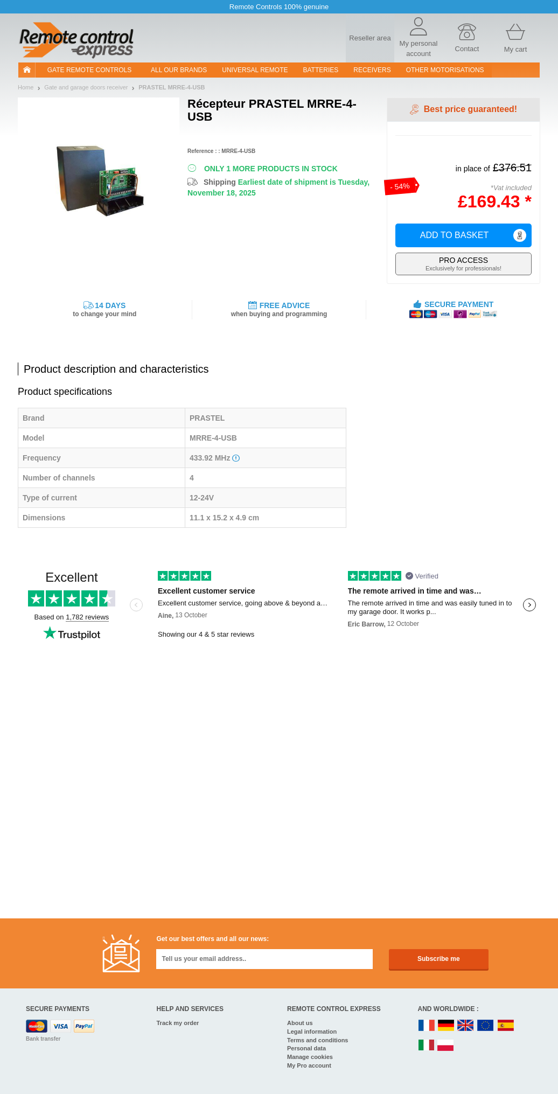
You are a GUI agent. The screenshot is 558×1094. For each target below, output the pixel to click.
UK (466, 1026)
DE (446, 1026)
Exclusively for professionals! (463, 263)
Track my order (178, 1023)
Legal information (312, 1031)
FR (426, 1026)
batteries (321, 70)
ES (505, 1026)
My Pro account (309, 1065)
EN (485, 1026)
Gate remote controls (89, 70)
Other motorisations (445, 70)
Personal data (306, 1048)
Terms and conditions (317, 1040)
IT (426, 1046)
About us (300, 1023)
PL (446, 1046)
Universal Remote (255, 70)
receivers (371, 70)
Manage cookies (310, 1057)
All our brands (179, 70)
